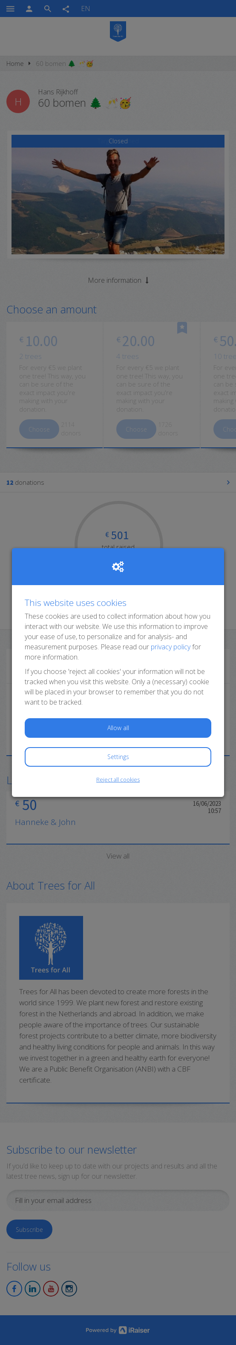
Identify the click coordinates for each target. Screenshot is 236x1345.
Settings (118, 757)
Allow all (118, 728)
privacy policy (170, 646)
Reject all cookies (118, 779)
